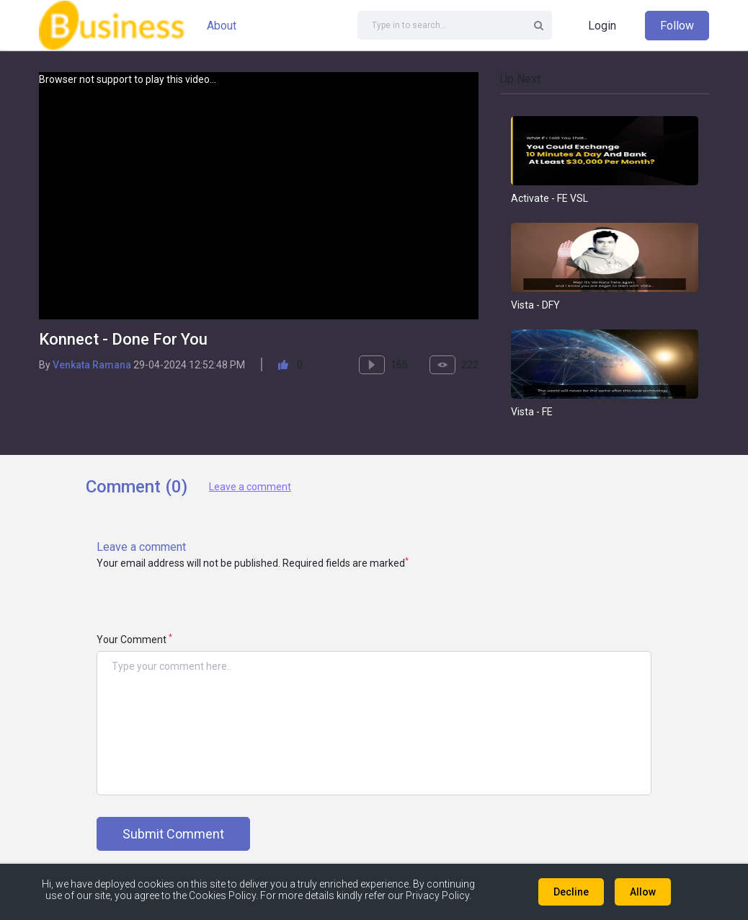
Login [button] (602, 25)
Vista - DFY (535, 305)
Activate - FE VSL (549, 198)
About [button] (221, 25)
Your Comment (134, 639)
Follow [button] (677, 25)
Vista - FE (532, 411)
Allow (643, 892)
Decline (571, 892)
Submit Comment (173, 833)
